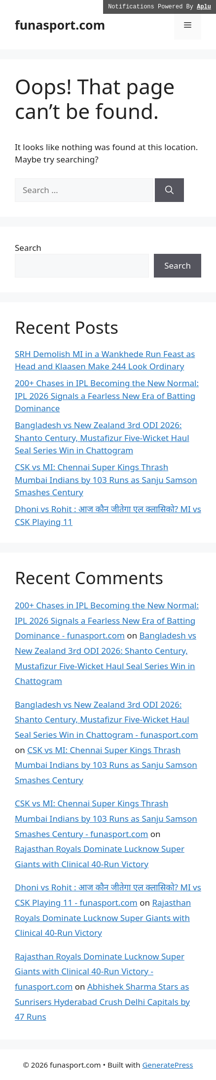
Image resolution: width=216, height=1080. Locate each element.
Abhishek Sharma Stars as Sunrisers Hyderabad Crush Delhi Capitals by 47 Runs (102, 1001)
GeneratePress (167, 1065)
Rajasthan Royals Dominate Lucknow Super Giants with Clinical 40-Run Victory (103, 917)
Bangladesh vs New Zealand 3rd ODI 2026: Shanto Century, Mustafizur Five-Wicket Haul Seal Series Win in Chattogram (102, 437)
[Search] (169, 190)
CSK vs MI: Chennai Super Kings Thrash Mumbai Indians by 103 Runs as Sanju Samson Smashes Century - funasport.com (106, 818)
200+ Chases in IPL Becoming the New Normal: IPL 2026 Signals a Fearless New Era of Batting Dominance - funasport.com (107, 620)
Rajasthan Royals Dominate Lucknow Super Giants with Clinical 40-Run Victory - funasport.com (99, 971)
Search (28, 247)
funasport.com (60, 24)
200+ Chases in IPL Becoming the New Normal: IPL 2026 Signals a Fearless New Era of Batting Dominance (107, 395)
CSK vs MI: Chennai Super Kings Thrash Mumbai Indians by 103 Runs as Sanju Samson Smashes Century (106, 479)
